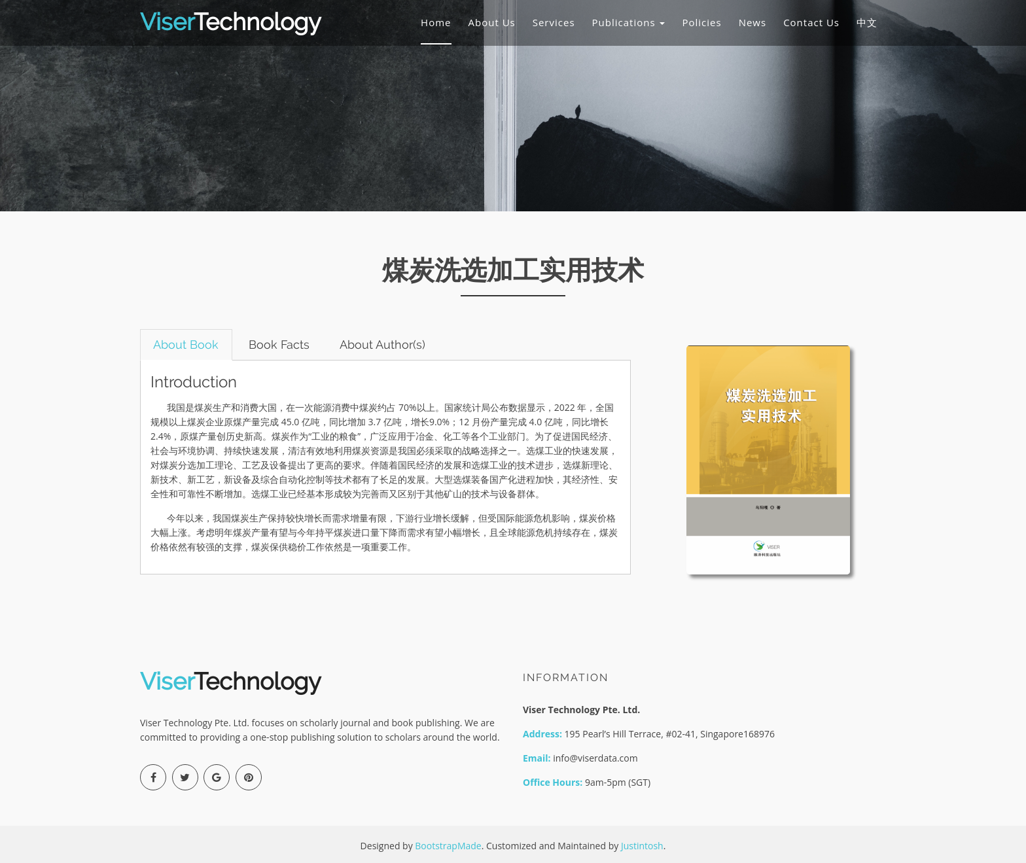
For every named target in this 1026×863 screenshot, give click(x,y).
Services (554, 22)
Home (436, 22)
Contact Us (811, 22)
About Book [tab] (186, 344)
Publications (628, 22)
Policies (701, 22)
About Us (492, 22)
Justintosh (642, 845)
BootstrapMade (448, 845)
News (753, 22)
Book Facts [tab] (280, 344)
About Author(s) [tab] (384, 344)
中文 (867, 22)
